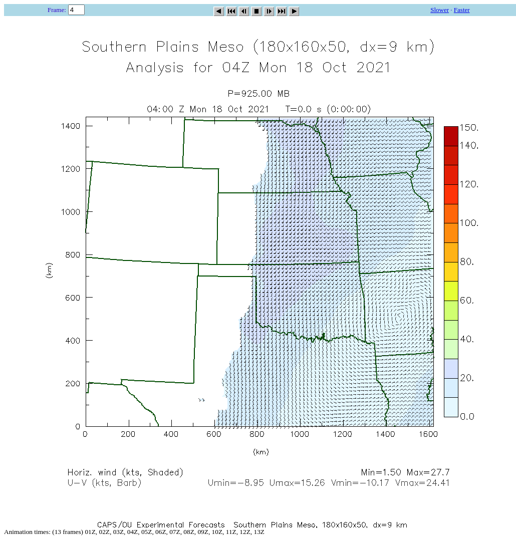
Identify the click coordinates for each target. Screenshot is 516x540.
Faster (462, 10)
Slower (439, 10)
